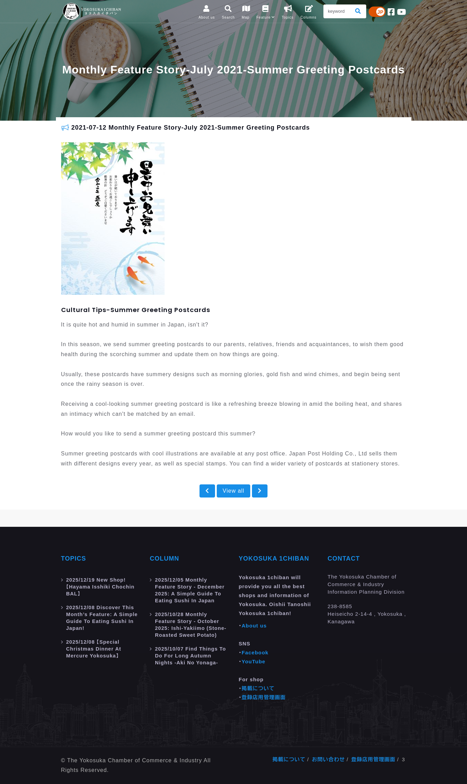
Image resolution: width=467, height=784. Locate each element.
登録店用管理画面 (264, 697)
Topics (73, 558)
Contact (344, 558)
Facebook (255, 652)
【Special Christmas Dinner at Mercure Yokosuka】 (94, 649)
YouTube (253, 661)
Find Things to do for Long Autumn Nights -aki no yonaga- (191, 655)
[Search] (337, 11)
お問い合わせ (328, 759)
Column (164, 558)
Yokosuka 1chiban (274, 558)
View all (233, 491)
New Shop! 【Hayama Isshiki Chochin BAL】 (101, 586)
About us (254, 626)
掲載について (258, 688)
